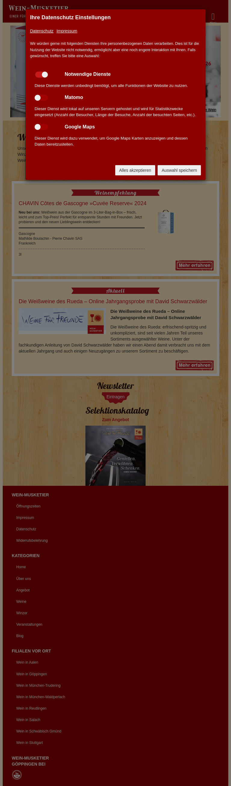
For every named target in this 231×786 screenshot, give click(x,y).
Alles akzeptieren (135, 170)
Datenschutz (42, 31)
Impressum (67, 31)
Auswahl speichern (179, 170)
